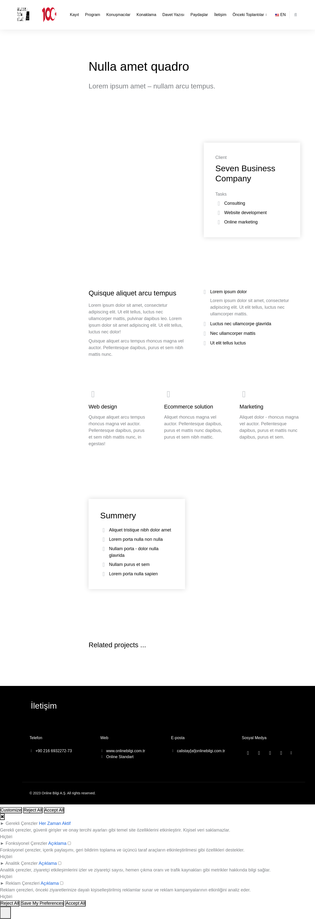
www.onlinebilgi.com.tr (125, 751)
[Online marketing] (218, 222)
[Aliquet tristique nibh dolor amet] (103, 530)
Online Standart (120, 757)
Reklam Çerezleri (23, 883)
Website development (245, 212)
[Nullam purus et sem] (103, 564)
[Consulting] (218, 203)
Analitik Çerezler (21, 863)
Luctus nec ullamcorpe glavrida (240, 323)
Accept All (54, 810)
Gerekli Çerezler (22, 823)
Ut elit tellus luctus (228, 342)
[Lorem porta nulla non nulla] (103, 539)
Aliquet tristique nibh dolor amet (140, 530)
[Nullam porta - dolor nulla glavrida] (103, 548)
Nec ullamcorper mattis (232, 333)
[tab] (251, 292)
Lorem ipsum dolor (228, 291)
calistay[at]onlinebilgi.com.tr (201, 751)
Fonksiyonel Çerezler (26, 843)
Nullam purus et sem (129, 564)
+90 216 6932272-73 (53, 751)
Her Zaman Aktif (55, 823)
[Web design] (119, 418)
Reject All (33, 810)
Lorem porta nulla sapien (133, 573)
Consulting (234, 203)
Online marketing (241, 222)
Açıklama (57, 843)
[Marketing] (269, 418)
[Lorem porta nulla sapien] (103, 574)
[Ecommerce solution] (194, 418)
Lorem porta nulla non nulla (136, 539)
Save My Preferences (42, 903)
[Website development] (218, 212)
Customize (10, 810)
